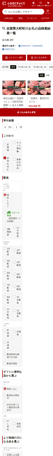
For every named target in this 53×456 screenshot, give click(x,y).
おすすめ (45, 18)
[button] (47, 12)
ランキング (32, 18)
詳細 (47, 75)
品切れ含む (8, 49)
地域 (20, 18)
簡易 (41, 75)
